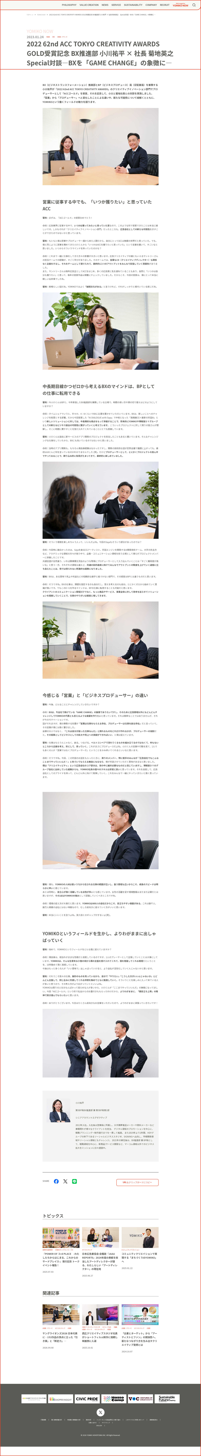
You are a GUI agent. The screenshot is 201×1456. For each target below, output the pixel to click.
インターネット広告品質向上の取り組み (110, 1427)
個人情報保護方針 (44, 1427)
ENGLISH (99, 1434)
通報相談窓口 (168, 1427)
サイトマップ (107, 1431)
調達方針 (84, 1427)
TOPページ (31, 14)
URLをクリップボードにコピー (137, 1182)
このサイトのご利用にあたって (145, 1427)
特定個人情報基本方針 (66, 1427)
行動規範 (27, 1427)
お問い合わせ (90, 1431)
